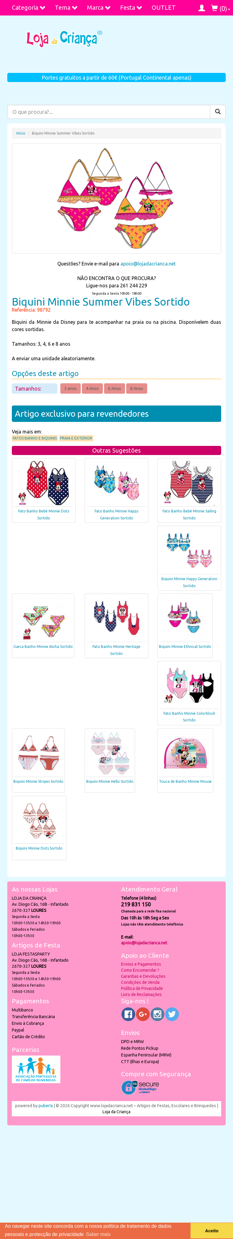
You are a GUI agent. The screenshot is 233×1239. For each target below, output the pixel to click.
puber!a (46, 1105)
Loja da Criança (116, 1111)
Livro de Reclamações (141, 994)
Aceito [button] (211, 1230)
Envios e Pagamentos (141, 964)
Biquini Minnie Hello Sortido (109, 781)
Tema (66, 7)
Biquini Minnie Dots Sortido (39, 848)
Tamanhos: (28, 388)
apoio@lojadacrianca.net (148, 263)
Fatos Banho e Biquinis (35, 438)
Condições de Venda (140, 982)
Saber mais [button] (98, 1234)
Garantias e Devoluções (143, 976)
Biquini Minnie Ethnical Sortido (185, 647)
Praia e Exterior (76, 438)
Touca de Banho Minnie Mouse (185, 781)
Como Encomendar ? (140, 970)
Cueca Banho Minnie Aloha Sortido (43, 647)
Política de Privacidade (142, 988)
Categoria (29, 7)
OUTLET (164, 7)
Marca (99, 7)
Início (20, 133)
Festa (131, 7)
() (220, 8)
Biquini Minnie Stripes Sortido (38, 781)
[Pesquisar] (218, 112)
